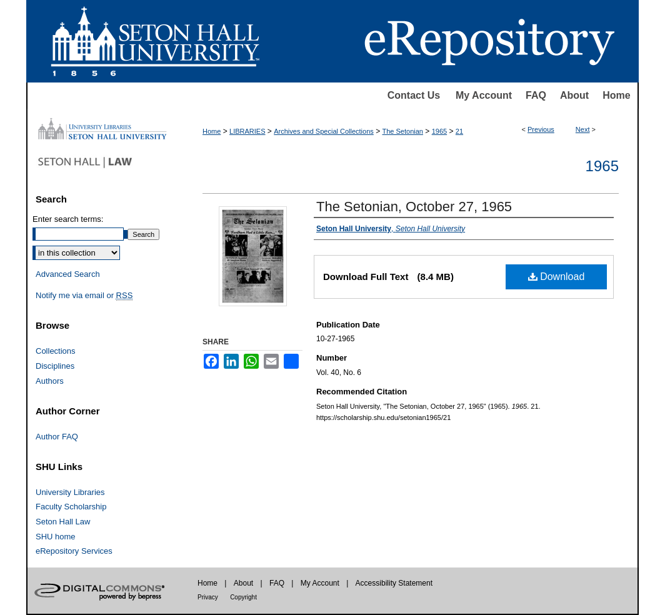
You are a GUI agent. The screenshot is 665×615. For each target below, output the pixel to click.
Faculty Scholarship (71, 506)
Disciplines (55, 366)
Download (556, 276)
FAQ (536, 95)
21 (459, 131)
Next (583, 129)
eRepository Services (74, 551)
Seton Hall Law (63, 521)
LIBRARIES (247, 131)
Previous (541, 129)
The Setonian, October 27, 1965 (414, 206)
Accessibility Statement (394, 583)
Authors (50, 381)
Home (616, 95)
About (574, 95)
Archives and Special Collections (324, 131)
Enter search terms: (67, 219)
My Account (484, 95)
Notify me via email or (84, 296)
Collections (56, 351)
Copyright (243, 597)
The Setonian (402, 131)
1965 (439, 131)
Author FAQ (57, 436)
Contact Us (414, 95)
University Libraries (70, 492)
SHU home (56, 536)
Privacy (208, 597)
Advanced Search (68, 274)
